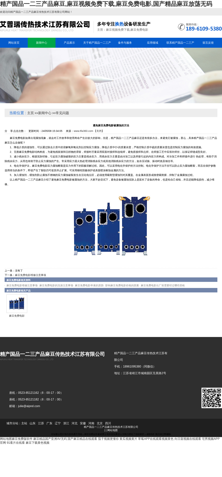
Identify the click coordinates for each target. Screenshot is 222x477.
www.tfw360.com (83, 130)
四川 (108, 423)
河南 (91, 423)
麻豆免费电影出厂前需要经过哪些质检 (163, 285)
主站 (24, 423)
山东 (33, 423)
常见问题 (62, 113)
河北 (75, 423)
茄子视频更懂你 (108, 438)
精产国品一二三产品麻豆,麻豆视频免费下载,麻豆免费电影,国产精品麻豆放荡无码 (106, 4)
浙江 (66, 423)
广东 (49, 423)
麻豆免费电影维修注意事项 (30, 275)
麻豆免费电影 (17, 315)
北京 (100, 423)
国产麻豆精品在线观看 (82, 438)
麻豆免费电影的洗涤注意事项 (56, 285)
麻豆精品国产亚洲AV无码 (50, 438)
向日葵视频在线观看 (187, 438)
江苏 (41, 423)
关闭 (99, 130)
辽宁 (58, 423)
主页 (30, 113)
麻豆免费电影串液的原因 (89, 285)
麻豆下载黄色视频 (37, 442)
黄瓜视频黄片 (128, 438)
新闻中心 (44, 113)
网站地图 (112, 430)
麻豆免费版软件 (22, 438)
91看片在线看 (16, 442)
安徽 (83, 423)
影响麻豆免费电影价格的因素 (122, 285)
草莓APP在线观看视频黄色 (156, 438)
